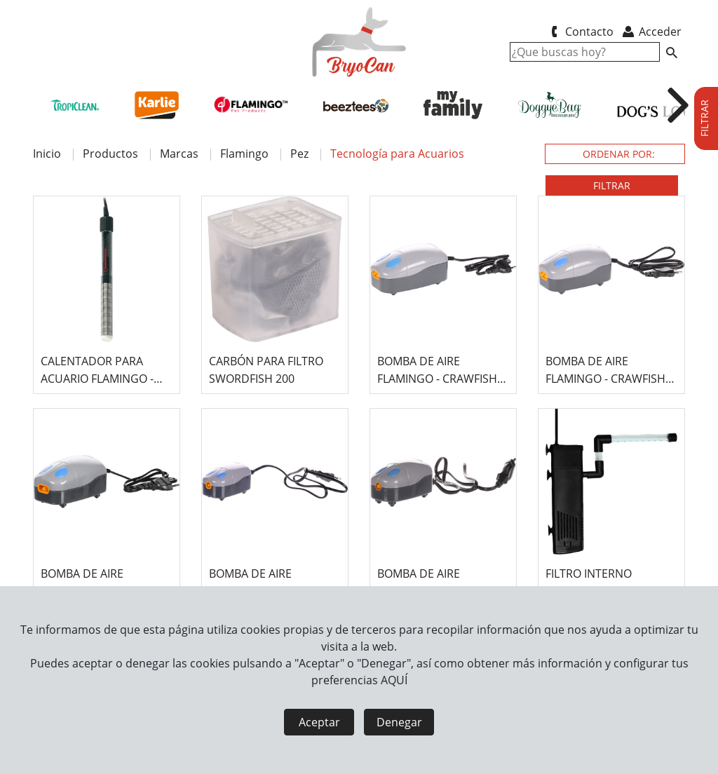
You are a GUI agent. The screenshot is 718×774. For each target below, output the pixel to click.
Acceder (651, 31)
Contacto (579, 31)
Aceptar (319, 722)
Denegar (399, 722)
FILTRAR (611, 185)
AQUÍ (394, 680)
